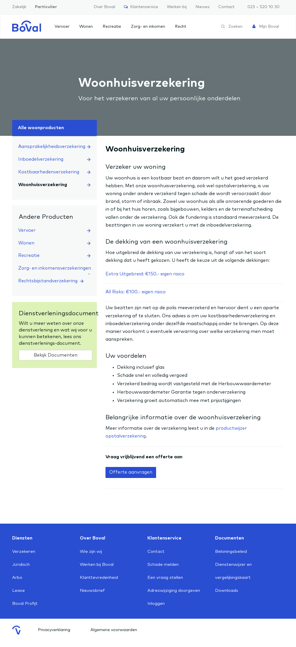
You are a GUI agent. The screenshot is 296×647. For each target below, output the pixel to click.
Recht (180, 27)
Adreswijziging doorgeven (173, 590)
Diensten (22, 538)
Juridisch (21, 564)
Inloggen (156, 603)
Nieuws (202, 7)
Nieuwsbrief (92, 590)
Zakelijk (19, 7)
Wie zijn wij (91, 551)
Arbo (17, 577)
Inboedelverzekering (54, 159)
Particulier (46, 7)
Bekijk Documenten (55, 355)
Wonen (86, 27)
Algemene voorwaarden (113, 630)
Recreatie (112, 27)
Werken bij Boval (97, 564)
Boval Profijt (25, 603)
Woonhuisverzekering (54, 184)
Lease (18, 590)
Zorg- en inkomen (148, 27)
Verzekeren (23, 551)
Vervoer (62, 27)
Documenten (229, 538)
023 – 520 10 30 (263, 7)
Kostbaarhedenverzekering (54, 172)
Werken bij (177, 7)
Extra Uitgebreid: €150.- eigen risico (145, 274)
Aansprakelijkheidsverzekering (54, 146)
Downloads (226, 590)
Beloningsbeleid (231, 551)
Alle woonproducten (41, 127)
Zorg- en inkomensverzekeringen (54, 270)
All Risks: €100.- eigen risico (136, 292)
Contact (226, 7)
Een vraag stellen (165, 577)
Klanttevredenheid (99, 577)
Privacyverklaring (54, 630)
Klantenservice (141, 7)
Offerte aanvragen (130, 472)
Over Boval (104, 7)
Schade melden (163, 564)
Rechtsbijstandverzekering (51, 281)
